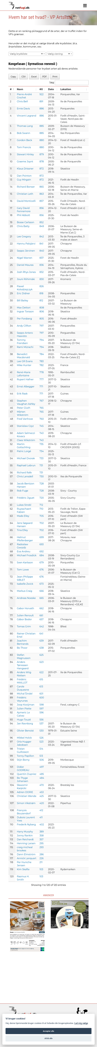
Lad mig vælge (81, 1023)
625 (42, 655)
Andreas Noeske (26, 598)
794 (42, 340)
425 (42, 796)
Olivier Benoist (25, 730)
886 (42, 108)
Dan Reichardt (25, 839)
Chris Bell (22, 101)
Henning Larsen (26, 843)
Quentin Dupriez (26, 774)
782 (42, 365)
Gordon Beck (24, 140)
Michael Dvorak (26, 458)
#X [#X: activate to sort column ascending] (41, 89)
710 (41, 508)
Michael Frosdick (27, 555)
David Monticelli (26, 201)
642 (42, 626)
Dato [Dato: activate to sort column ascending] (51, 89)
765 (42, 407)
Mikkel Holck (24, 737)
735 (41, 444)
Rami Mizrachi (25, 347)
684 (42, 555)
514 (41, 748)
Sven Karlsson (25, 562)
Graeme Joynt (25, 161)
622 (42, 672)
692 (42, 551)
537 (41, 723)
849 (42, 226)
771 (41, 386)
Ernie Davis (23, 108)
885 (42, 126)
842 (42, 236)
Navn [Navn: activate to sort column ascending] (20, 89)
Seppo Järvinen (26, 250)
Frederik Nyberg (26, 824)
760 (42, 419)
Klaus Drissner (25, 168)
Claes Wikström (26, 440)
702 (42, 523)
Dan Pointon (24, 175)
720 (42, 497)
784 (42, 354)
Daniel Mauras (25, 265)
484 (42, 778)
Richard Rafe (24, 472)
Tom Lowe (23, 569)
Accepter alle (48, 1031)
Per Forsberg (24, 318)
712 (41, 505)
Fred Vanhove (25, 419)
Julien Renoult (25, 615)
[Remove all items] (41, 54)
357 (41, 839)
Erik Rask (22, 393)
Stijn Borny (23, 759)
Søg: (68, 82)
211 (41, 862)
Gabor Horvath (25, 608)
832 (42, 272)
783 (42, 361)
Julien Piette (24, 708)
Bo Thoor (22, 647)
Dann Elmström (26, 854)
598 (42, 704)
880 (42, 140)
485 (42, 774)
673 (42, 583)
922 (42, 94)
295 (42, 843)
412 (41, 810)
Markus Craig (24, 591)
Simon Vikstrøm (26, 803)
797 (42, 325)
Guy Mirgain (24, 179)
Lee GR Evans (25, 361)
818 (41, 293)
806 (42, 311)
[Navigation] (85, 5)
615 (41, 679)
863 (42, 194)
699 (42, 537)
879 (42, 154)
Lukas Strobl (24, 505)
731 (41, 465)
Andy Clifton (24, 325)
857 (42, 201)
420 (42, 803)
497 (42, 767)
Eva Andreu (23, 551)
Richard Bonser (26, 186)
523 (41, 741)
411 (41, 817)
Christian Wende (26, 796)
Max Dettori (23, 307)
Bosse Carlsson (25, 222)
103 (41, 869)
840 (42, 250)
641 (41, 633)
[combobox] (27, 54)
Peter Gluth (23, 407)
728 (42, 483)
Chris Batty (23, 226)
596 (42, 712)
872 (42, 168)
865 (42, 186)
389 (42, 831)
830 (42, 279)
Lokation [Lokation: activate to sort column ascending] (65, 89)
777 (42, 379)
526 (42, 737)
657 (42, 619)
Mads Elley (23, 516)
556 (42, 719)
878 (42, 161)
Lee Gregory (24, 236)
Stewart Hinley (25, 154)
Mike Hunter (24, 365)
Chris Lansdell (25, 476)
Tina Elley (22, 530)
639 (42, 640)
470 (42, 785)
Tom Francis (24, 147)
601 (41, 693)
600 (42, 697)
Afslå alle (48, 1038)
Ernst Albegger (25, 386)
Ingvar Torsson (25, 311)
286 (42, 854)
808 (42, 307)
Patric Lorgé (24, 451)
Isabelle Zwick (25, 583)
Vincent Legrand (26, 115)
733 (41, 458)
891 (41, 101)
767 (42, 400)
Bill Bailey (22, 300)
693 (42, 544)
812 (41, 300)
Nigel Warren (24, 257)
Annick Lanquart (26, 858)
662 (42, 608)
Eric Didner (23, 293)
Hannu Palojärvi (26, 243)
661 (41, 615)
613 (41, 686)
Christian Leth (25, 194)
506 (42, 759)
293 (42, 847)
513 (41, 756)
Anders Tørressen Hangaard (23, 665)
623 (42, 662)
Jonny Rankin (25, 835)
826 (42, 286)
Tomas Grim (24, 626)
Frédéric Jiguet (25, 497)
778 (42, 372)
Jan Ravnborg (25, 723)
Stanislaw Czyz (25, 426)
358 (42, 835)
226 (42, 858)
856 (42, 208)
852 (42, 222)
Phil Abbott (23, 215)
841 (41, 243)
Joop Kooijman (25, 704)
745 (42, 426)
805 (42, 318)
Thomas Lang (25, 126)
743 (42, 433)
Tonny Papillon (25, 756)
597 (42, 708)
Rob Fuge (22, 490)
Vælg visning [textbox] (55, 54)
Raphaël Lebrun (26, 465)
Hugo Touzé (24, 719)
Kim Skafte (23, 869)
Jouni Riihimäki (26, 279)
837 (42, 257)
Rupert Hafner (25, 379)
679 (42, 562)
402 (42, 824)
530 (42, 730)
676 (42, 569)
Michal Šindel (24, 693)
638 (42, 647)
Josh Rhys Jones (26, 272)
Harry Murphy (25, 831)
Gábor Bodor (24, 619)
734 (42, 451)
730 (42, 476)
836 (42, 265)
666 (42, 591)
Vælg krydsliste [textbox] (18, 54)
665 (42, 598)
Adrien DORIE (25, 792)
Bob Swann (23, 133)
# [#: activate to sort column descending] (11, 89)
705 (42, 516)
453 (42, 792)
